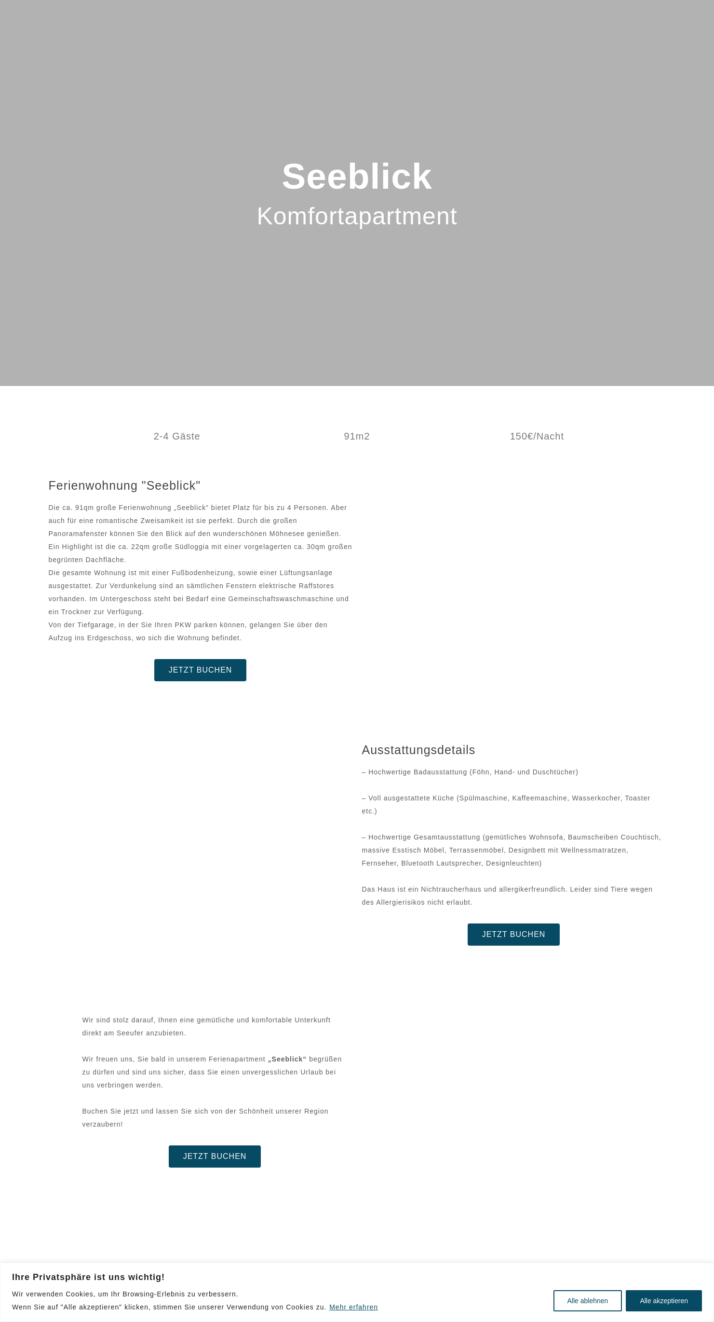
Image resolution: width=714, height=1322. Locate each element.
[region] (357, 1292)
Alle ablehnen (587, 1301)
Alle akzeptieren (664, 1301)
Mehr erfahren (353, 1307)
